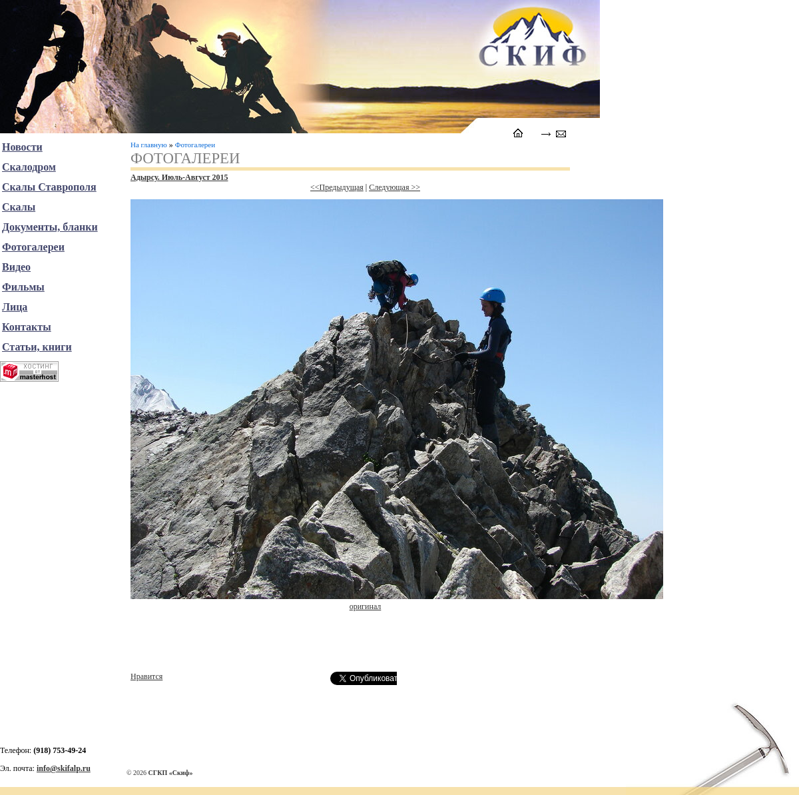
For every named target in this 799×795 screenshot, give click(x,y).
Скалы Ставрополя (49, 187)
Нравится (146, 676)
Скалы (18, 207)
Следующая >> (394, 187)
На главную (149, 145)
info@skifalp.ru (64, 768)
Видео (16, 267)
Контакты (26, 327)
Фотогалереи (195, 145)
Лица (14, 307)
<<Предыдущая (337, 187)
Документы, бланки (50, 227)
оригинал (366, 606)
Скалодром (29, 167)
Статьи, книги (37, 347)
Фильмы (23, 287)
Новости (22, 147)
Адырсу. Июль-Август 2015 (179, 177)
